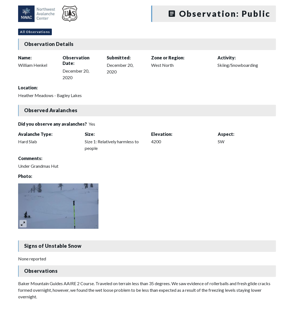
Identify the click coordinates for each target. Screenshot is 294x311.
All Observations (35, 32)
